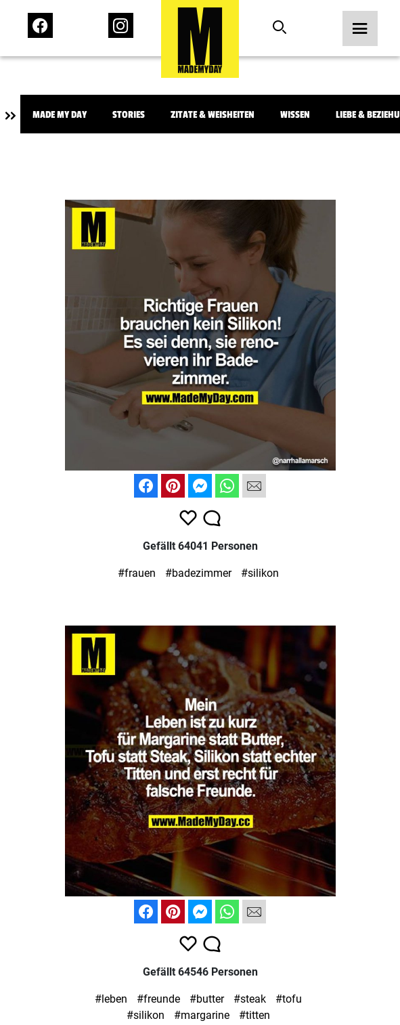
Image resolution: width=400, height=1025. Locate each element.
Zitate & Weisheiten (212, 115)
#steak (250, 999)
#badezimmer (198, 573)
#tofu (288, 999)
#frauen (137, 573)
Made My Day (59, 115)
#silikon (260, 573)
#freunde (158, 999)
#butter (207, 999)
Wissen (295, 115)
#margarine (201, 1015)
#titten (254, 1015)
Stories (128, 115)
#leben (111, 999)
